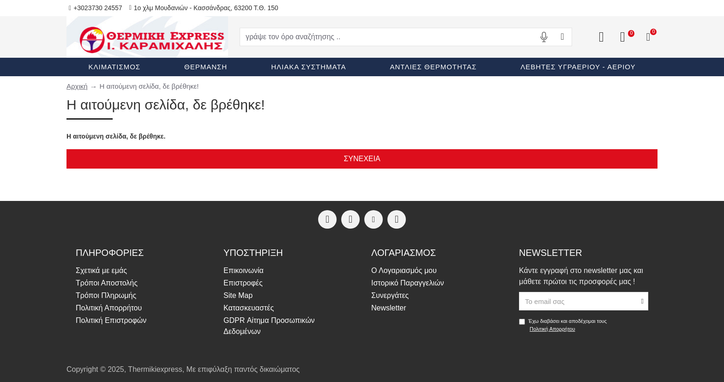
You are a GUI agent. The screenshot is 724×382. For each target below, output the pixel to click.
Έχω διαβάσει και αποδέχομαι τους (563, 325)
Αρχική (77, 86)
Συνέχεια (362, 159)
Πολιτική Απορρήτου (552, 329)
